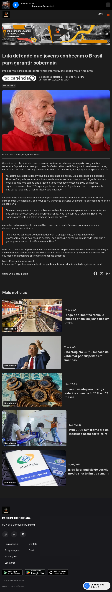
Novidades (9, 85)
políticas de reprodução (60, 264)
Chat (31, 550)
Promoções (11, 556)
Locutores (10, 562)
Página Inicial (11, 544)
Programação (12, 550)
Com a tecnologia (13, 586)
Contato (33, 544)
